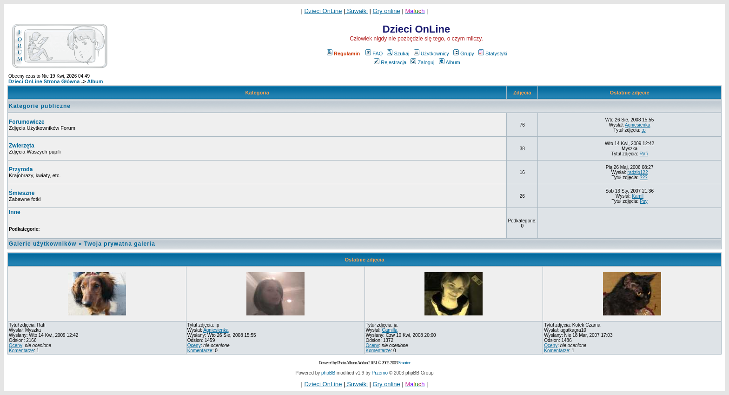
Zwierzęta (21, 145)
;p (643, 130)
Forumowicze (27, 122)
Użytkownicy (431, 53)
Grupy (463, 53)
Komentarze (21, 350)
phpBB (328, 372)
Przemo (380, 372)
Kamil (637, 196)
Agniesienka (637, 124)
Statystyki (492, 53)
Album (449, 62)
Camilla (389, 330)
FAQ (374, 53)
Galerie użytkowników (42, 244)
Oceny (15, 345)
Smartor (404, 362)
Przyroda (21, 169)
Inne (14, 212)
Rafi (643, 153)
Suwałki (356, 10)
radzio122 (638, 172)
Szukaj (398, 53)
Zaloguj (422, 62)
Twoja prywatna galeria (119, 244)
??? (644, 177)
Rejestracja (390, 62)
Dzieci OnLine (323, 10)
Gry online (386, 10)
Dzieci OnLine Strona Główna (44, 81)
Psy (644, 201)
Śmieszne (21, 193)
